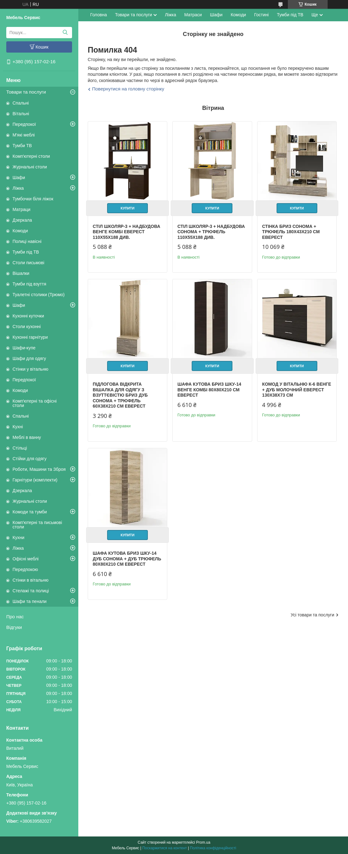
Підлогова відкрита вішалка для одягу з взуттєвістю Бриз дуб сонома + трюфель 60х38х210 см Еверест (120, 394)
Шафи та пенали (30, 601)
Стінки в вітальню (31, 580)
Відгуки (14, 627)
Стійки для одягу (29, 458)
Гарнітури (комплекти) (35, 479)
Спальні (21, 102)
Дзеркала (22, 220)
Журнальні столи (30, 166)
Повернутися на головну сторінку (128, 88)
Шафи (19, 177)
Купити (127, 208)
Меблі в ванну (27, 437)
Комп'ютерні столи (31, 156)
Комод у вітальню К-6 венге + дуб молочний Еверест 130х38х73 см (296, 389)
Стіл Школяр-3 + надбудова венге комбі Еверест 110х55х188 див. (126, 231)
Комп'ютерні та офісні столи (35, 403)
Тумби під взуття (29, 283)
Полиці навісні (27, 241)
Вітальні (21, 113)
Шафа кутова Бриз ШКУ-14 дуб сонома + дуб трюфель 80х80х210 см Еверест (127, 558)
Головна (98, 14)
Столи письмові (28, 262)
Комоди (20, 230)
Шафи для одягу (29, 358)
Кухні (18, 426)
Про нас (15, 616)
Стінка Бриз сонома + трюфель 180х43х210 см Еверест (290, 231)
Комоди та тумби (30, 511)
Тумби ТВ (22, 145)
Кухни (18, 537)
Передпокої (24, 124)
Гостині (261, 14)
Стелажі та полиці (31, 590)
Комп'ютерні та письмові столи (37, 524)
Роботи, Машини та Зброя (39, 469)
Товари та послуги (26, 92)
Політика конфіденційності (213, 848)
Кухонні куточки (28, 315)
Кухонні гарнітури (30, 337)
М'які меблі (24, 134)
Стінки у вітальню (30, 369)
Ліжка (18, 188)
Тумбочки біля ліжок (33, 198)
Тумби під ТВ (26, 252)
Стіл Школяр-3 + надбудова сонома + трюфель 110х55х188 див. (211, 231)
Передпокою (25, 569)
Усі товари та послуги (312, 613)
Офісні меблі (26, 558)
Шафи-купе (24, 347)
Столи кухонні (27, 326)
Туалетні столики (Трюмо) (39, 294)
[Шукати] (65, 32)
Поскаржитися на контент (164, 848)
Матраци (21, 209)
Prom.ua (203, 842)
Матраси (193, 14)
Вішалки (21, 273)
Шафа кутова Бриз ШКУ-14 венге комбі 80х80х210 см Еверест (209, 389)
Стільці (20, 447)
